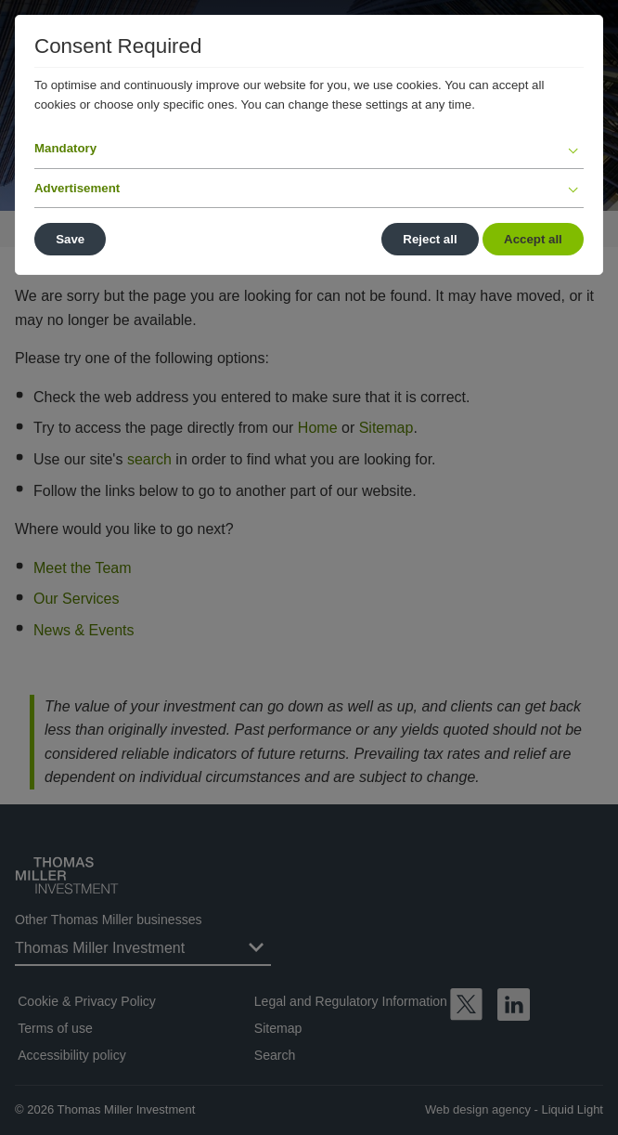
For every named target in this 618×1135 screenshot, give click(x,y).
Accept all (533, 239)
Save (70, 239)
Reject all (430, 239)
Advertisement (77, 188)
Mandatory (65, 148)
